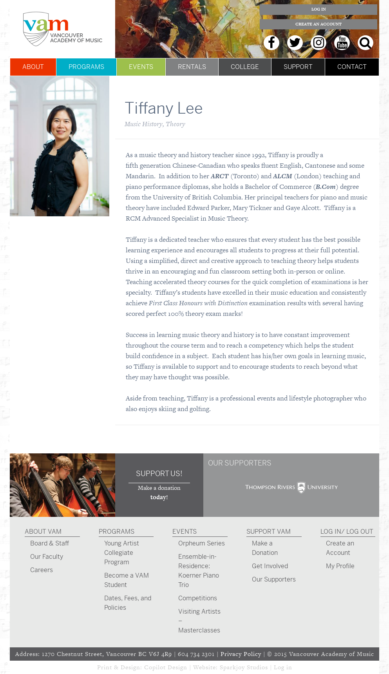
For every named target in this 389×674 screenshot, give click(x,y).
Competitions (197, 598)
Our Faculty (46, 557)
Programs (86, 67)
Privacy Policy (241, 654)
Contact (352, 67)
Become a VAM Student (126, 580)
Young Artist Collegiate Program (121, 552)
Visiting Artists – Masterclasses (199, 620)
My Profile (340, 566)
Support (298, 67)
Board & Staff (49, 543)
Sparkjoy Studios (244, 667)
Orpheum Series (201, 543)
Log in (283, 667)
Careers (41, 570)
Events (141, 67)
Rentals (192, 67)
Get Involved (270, 566)
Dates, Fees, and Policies (127, 603)
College (245, 67)
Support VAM (268, 531)
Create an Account (318, 24)
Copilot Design (165, 667)
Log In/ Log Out (346, 531)
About (33, 67)
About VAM (43, 531)
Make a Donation (265, 548)
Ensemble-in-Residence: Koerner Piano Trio (198, 571)
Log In (318, 9)
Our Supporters (274, 579)
